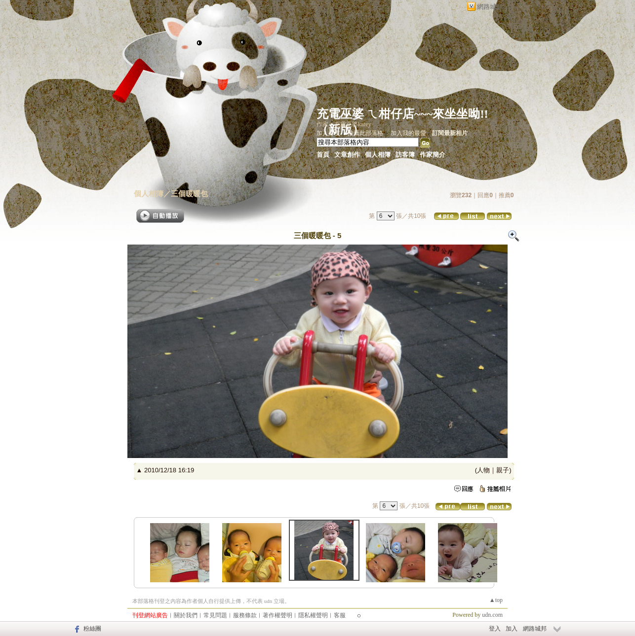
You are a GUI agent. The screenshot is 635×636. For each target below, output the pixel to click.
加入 (511, 628)
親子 (502, 470)
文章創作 (347, 154)
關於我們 (186, 615)
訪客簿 (405, 154)
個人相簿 (378, 154)
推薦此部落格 (365, 133)
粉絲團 (92, 628)
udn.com (492, 614)
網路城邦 (490, 6)
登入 (495, 628)
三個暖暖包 (189, 193)
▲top (496, 600)
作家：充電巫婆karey (344, 124)
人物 (483, 470)
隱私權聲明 (313, 615)
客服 (340, 615)
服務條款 (245, 615)
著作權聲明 (277, 615)
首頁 (323, 154)
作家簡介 (432, 154)
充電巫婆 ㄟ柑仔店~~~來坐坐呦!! (402, 113)
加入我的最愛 (408, 133)
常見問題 (215, 615)
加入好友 (328, 133)
